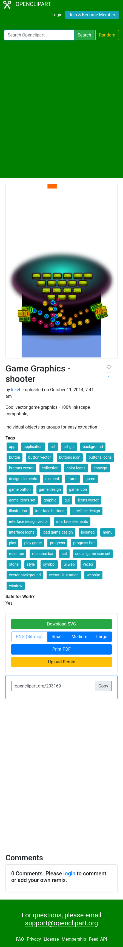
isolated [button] (88, 532)
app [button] (12, 446)
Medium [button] (79, 636)
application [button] (33, 446)
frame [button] (72, 479)
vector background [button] (25, 575)
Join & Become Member (92, 14)
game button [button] (20, 489)
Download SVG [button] (61, 624)
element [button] (52, 479)
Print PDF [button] (61, 649)
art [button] (53, 446)
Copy (103, 686)
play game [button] (33, 543)
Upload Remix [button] (61, 661)
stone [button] (14, 564)
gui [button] (67, 500)
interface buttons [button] (49, 511)
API (103, 939)
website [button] (93, 575)
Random (107, 35)
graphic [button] (50, 500)
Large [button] (101, 636)
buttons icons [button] (100, 457)
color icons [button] (76, 468)
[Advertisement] (61, 109)
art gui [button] (69, 446)
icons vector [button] (88, 500)
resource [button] (16, 553)
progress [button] (57, 543)
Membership (74, 939)
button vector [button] (39, 457)
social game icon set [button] (92, 553)
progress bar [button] (84, 543)
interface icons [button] (21, 532)
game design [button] (50, 489)
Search (84, 35)
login (69, 873)
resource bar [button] (42, 553)
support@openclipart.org (61, 923)
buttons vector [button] (21, 468)
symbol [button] (49, 564)
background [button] (93, 446)
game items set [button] (22, 500)
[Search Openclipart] (39, 35)
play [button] (12, 543)
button (14, 457)
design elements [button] (23, 479)
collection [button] (50, 468)
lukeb (16, 389)
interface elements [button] (72, 521)
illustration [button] (18, 511)
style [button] (31, 564)
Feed (94, 939)
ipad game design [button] (57, 532)
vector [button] (88, 564)
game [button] (90, 479)
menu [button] (107, 532)
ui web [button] (69, 564)
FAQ (20, 939)
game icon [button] (78, 489)
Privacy (34, 939)
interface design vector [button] (28, 521)
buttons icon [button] (69, 457)
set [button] (64, 553)
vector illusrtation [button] (64, 575)
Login (57, 14)
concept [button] (100, 468)
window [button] (15, 586)
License (51, 939)
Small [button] (57, 636)
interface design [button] (86, 511)
